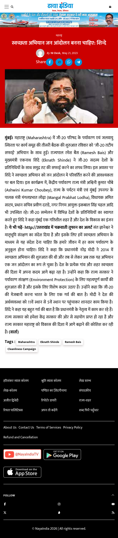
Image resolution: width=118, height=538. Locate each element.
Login (110, 6)
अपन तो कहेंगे (49, 410)
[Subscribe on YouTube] (113, 504)
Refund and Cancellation (20, 437)
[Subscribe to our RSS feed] (113, 513)
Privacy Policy (72, 427)
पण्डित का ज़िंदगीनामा (54, 391)
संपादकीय (85, 391)
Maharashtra (26, 342)
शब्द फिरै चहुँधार (89, 410)
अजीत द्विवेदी (10, 400)
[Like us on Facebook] (4, 504)
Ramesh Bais (73, 342)
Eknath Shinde (49, 342)
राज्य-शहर (85, 400)
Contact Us (26, 427)
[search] (13, 7)
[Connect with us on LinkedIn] (59, 513)
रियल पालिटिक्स (13, 410)
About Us (9, 427)
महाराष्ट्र (59, 35)
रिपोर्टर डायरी (48, 400)
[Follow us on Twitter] (4, 513)
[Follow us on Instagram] (59, 504)
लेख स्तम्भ (85, 381)
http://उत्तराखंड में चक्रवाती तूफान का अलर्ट (58, 227)
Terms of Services (48, 427)
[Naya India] (60, 11)
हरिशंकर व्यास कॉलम (16, 381)
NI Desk (53, 53)
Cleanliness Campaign (22, 349)
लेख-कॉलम (10, 391)
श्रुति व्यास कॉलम (51, 381)
